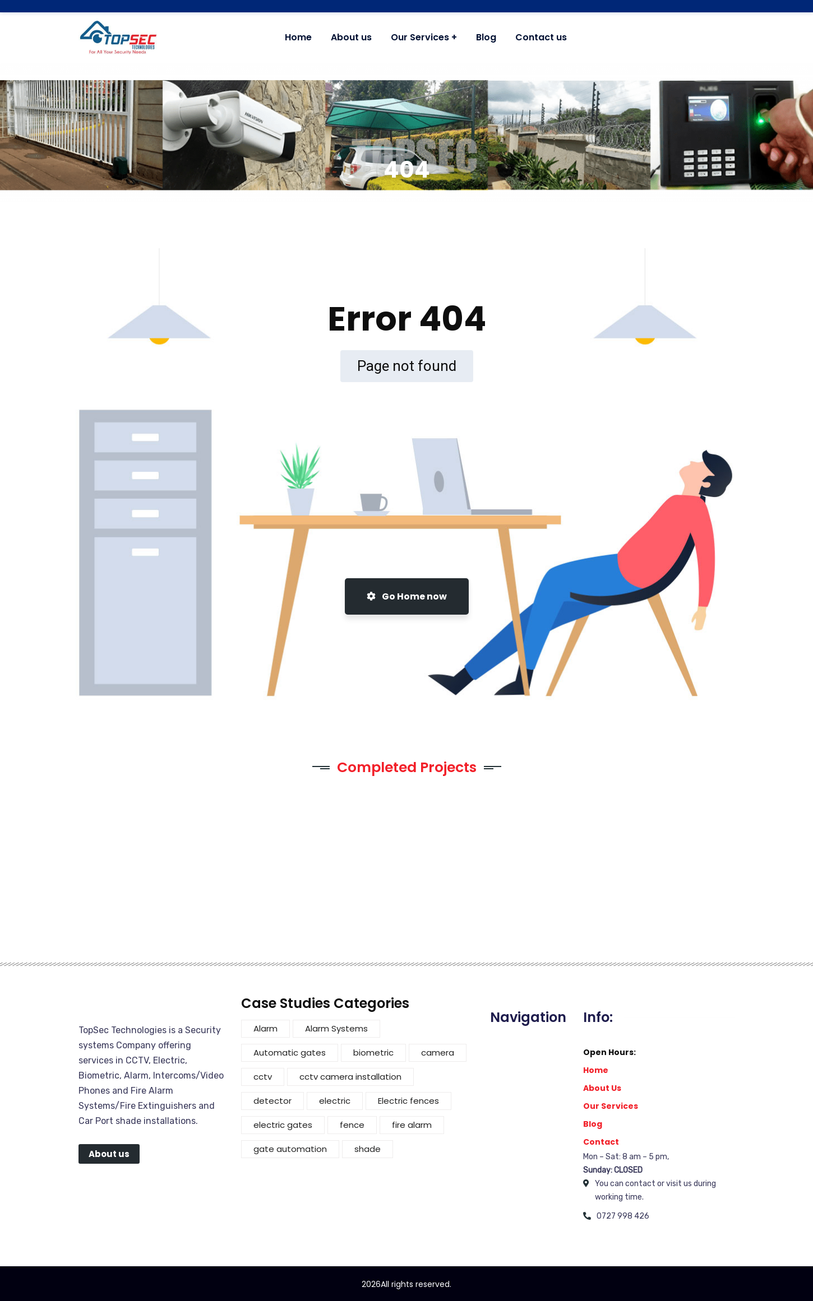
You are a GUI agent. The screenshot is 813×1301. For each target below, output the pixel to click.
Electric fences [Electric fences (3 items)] (408, 1101)
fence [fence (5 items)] (352, 1125)
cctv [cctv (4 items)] (262, 1076)
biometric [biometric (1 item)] (373, 1052)
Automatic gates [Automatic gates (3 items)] (289, 1052)
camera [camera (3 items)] (437, 1052)
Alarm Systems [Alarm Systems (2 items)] (336, 1028)
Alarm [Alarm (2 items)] (265, 1028)
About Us (602, 1088)
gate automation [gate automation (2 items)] (290, 1149)
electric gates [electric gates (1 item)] (282, 1125)
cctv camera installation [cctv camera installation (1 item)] (350, 1076)
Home (595, 1070)
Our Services (610, 1106)
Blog (592, 1124)
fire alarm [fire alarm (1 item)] (412, 1125)
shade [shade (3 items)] (367, 1149)
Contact (601, 1141)
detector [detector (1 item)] (272, 1101)
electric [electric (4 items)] (334, 1101)
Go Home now (407, 596)
